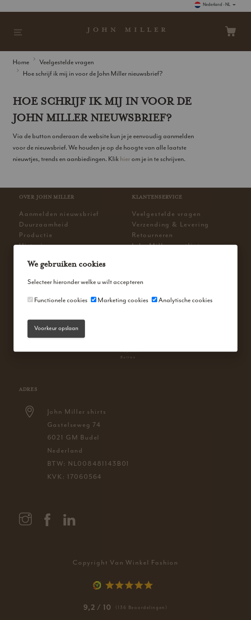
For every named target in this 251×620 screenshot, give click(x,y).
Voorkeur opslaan (56, 328)
